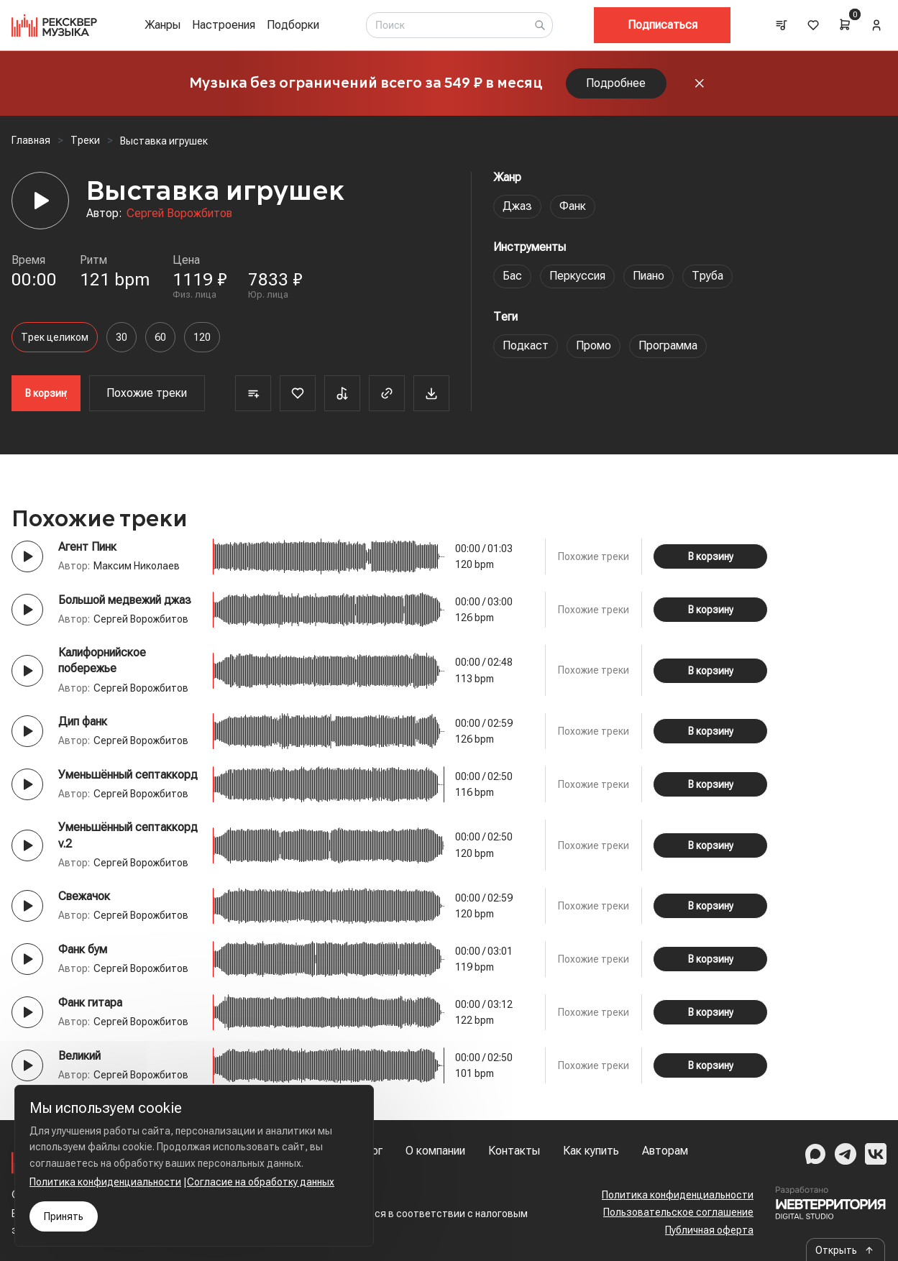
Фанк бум (82, 949)
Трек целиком (54, 337)
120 (202, 337)
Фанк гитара (90, 1002)
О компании (435, 1150)
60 (160, 337)
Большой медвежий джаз (124, 600)
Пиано (648, 276)
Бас (512, 276)
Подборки (293, 25)
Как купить (591, 1150)
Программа (667, 345)
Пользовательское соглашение (678, 1212)
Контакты (514, 1150)
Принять (63, 1216)
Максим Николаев (136, 566)
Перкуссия (577, 276)
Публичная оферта (709, 1230)
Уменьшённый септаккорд (128, 774)
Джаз (517, 206)
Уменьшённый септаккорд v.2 (128, 835)
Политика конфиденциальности (677, 1195)
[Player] (40, 200)
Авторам (665, 1150)
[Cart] (845, 24)
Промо (593, 345)
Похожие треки (146, 393)
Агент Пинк (87, 547)
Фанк (572, 206)
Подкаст (526, 345)
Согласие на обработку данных (260, 1182)
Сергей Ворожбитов (179, 213)
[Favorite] (298, 393)
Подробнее (616, 83)
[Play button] (27, 556)
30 (121, 337)
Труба (707, 276)
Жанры (162, 25)
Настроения (223, 25)
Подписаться (662, 25)
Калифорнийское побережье (102, 660)
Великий (79, 1056)
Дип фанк (82, 721)
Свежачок (84, 896)
